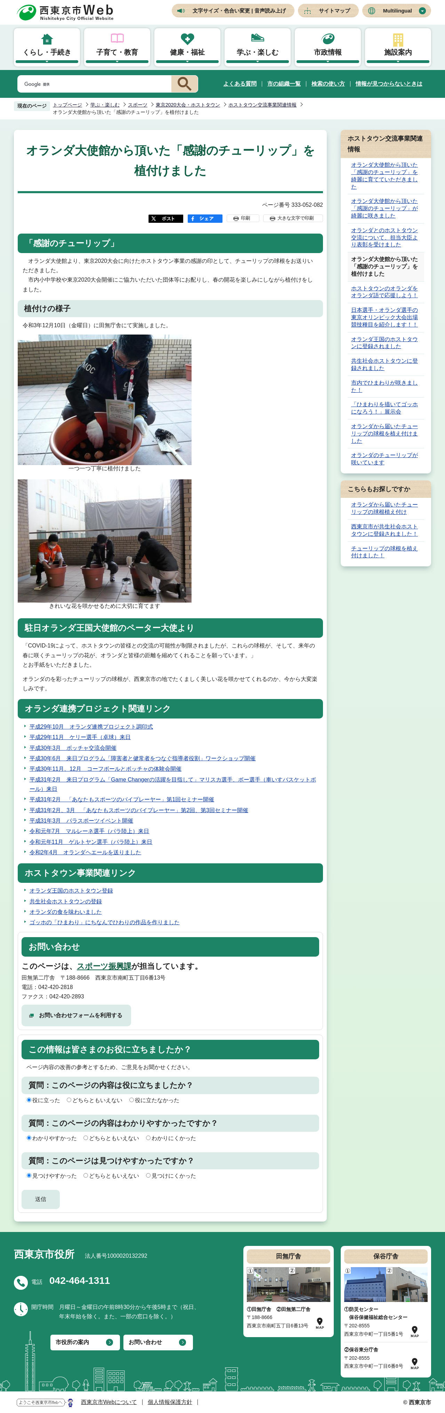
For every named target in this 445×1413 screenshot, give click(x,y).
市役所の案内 (72, 1342)
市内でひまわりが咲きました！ (384, 386)
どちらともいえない (97, 1100)
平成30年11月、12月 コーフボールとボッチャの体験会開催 (105, 769)
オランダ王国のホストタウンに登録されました (384, 343)
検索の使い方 (328, 84)
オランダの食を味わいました (66, 912)
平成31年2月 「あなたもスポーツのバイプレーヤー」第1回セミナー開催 (122, 799)
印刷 (245, 218)
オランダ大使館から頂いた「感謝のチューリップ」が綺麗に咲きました (384, 208)
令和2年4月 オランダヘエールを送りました (85, 852)
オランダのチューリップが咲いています (384, 458)
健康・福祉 (187, 52)
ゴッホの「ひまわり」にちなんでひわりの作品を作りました (105, 922)
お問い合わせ (145, 1342)
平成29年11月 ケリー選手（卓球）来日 (80, 737)
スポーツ (137, 105)
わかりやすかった (54, 1138)
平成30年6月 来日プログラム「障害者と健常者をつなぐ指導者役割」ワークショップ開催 (143, 758)
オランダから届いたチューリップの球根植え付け (384, 508)
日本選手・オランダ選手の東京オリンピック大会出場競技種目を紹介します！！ (384, 317)
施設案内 (398, 52)
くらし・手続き (47, 52)
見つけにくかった (174, 1176)
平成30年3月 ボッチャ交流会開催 (73, 748)
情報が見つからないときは (389, 84)
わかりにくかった (174, 1138)
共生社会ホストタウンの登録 (66, 901)
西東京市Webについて (109, 1402)
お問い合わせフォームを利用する (80, 1015)
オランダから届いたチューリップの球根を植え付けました (384, 433)
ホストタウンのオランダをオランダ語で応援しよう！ (384, 292)
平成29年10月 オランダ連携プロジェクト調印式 (91, 727)
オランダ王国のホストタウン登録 (71, 891)
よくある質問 (240, 84)
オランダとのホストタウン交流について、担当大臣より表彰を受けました (384, 237)
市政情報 (328, 52)
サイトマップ (334, 11)
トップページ (67, 105)
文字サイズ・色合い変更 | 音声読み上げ (239, 11)
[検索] (93, 84)
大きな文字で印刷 (295, 218)
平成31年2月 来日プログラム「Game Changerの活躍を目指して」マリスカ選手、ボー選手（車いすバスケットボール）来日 (173, 784)
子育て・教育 (117, 52)
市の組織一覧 (284, 84)
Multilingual (397, 11)
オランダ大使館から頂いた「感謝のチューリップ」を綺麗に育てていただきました (384, 175)
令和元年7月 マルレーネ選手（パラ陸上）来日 (89, 831)
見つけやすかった (54, 1176)
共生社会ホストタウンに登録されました (384, 364)
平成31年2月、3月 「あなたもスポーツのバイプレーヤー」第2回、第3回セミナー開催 (139, 810)
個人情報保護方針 (170, 1402)
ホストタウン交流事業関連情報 (262, 105)
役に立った (46, 1100)
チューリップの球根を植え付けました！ (384, 552)
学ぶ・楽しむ (257, 52)
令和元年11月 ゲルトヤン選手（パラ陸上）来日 (91, 842)
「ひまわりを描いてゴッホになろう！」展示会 (384, 408)
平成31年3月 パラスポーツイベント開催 (82, 821)
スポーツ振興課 (104, 966)
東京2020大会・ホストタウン (188, 105)
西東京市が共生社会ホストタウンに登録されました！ (384, 530)
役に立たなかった (157, 1100)
